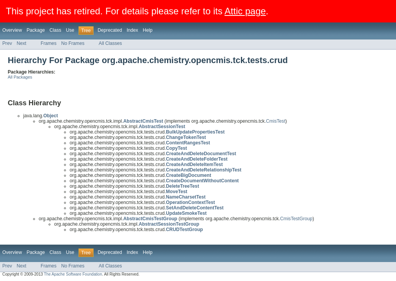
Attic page (245, 11)
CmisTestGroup (296, 218)
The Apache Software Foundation (73, 274)
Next (21, 43)
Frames (48, 43)
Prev (7, 43)
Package (36, 30)
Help (147, 30)
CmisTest (275, 121)
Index (132, 30)
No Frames (72, 43)
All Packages (20, 77)
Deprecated (110, 30)
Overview (12, 30)
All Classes (110, 43)
